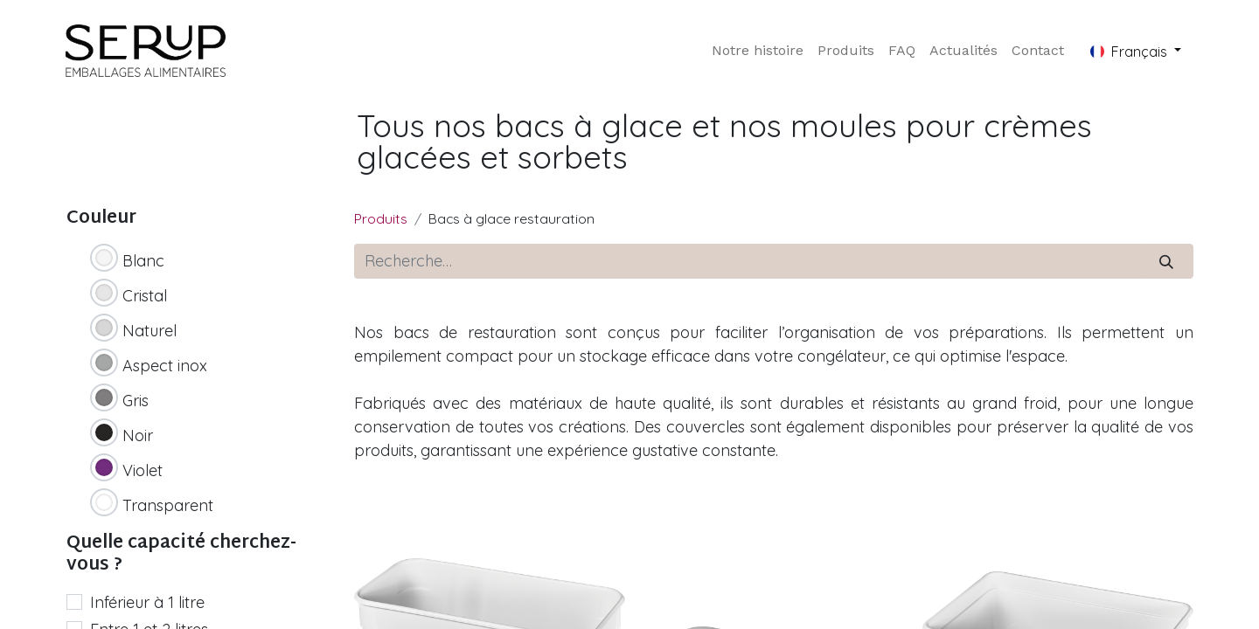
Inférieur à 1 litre (147, 602)
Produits (380, 218)
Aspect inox (164, 366)
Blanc (143, 261)
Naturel (149, 331)
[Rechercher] (1166, 261)
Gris (135, 401)
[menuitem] (757, 50)
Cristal (144, 296)
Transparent (167, 505)
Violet (142, 470)
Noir (137, 435)
